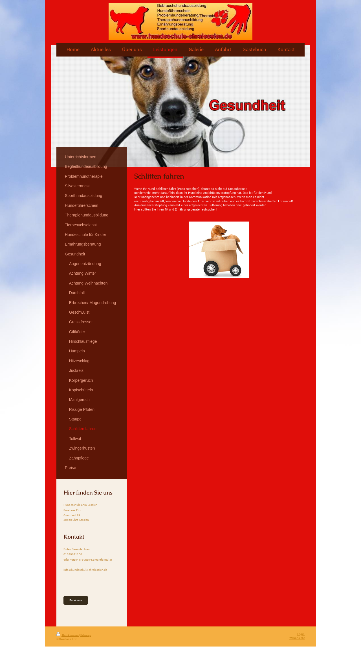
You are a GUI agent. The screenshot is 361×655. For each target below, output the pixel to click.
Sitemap (85, 635)
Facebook (75, 600)
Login (301, 634)
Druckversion (67, 635)
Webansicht (297, 638)
